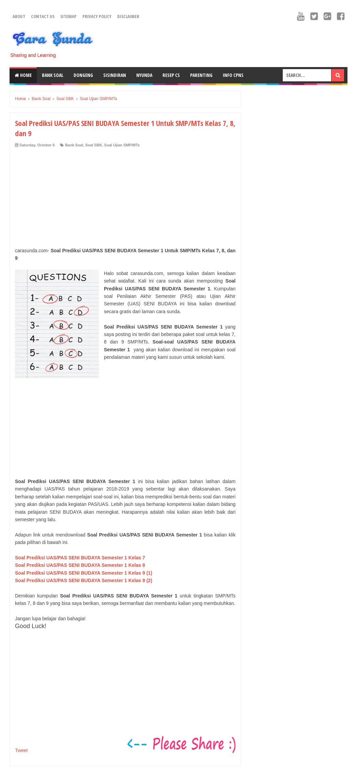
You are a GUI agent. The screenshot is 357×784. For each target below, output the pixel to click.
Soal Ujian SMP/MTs (122, 145)
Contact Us (43, 16)
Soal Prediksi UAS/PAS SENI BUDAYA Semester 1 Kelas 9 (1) (83, 573)
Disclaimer (128, 16)
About (19, 16)
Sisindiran (114, 75)
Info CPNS (233, 75)
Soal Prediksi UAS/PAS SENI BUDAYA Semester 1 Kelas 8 (80, 565)
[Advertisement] (125, 199)
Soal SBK (93, 145)
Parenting (201, 75)
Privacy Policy (96, 16)
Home (23, 75)
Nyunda (144, 75)
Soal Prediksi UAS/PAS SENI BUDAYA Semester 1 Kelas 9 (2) (83, 580)
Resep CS (171, 75)
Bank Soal (52, 75)
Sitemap (68, 16)
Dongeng (83, 75)
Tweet (21, 750)
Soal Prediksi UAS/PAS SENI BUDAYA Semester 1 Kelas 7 (80, 557)
